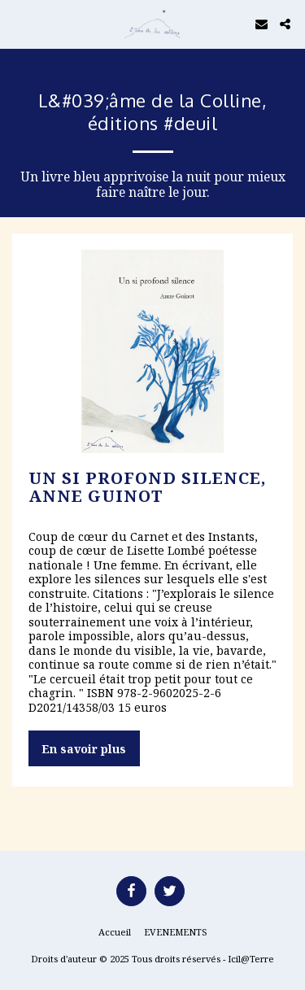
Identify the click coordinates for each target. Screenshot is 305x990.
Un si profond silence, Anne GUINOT (147, 487)
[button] (18, 23)
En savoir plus (83, 749)
